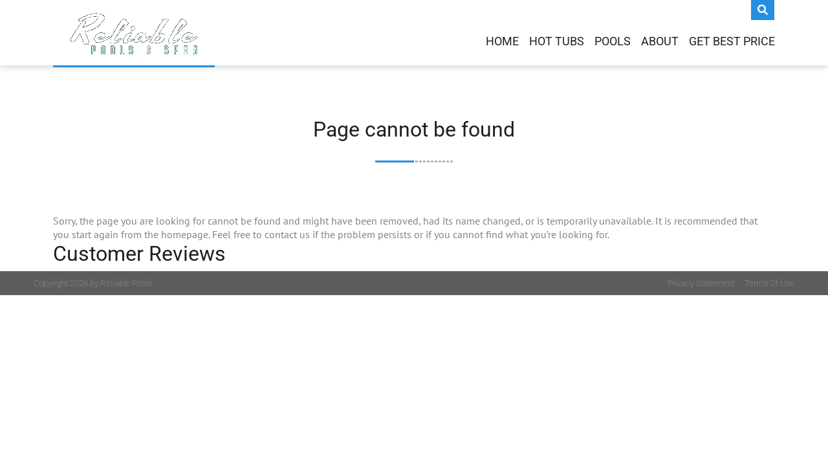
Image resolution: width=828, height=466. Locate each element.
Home (502, 41)
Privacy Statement (701, 283)
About (660, 41)
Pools (612, 41)
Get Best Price (732, 41)
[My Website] (134, 32)
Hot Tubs (556, 41)
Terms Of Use (769, 283)
